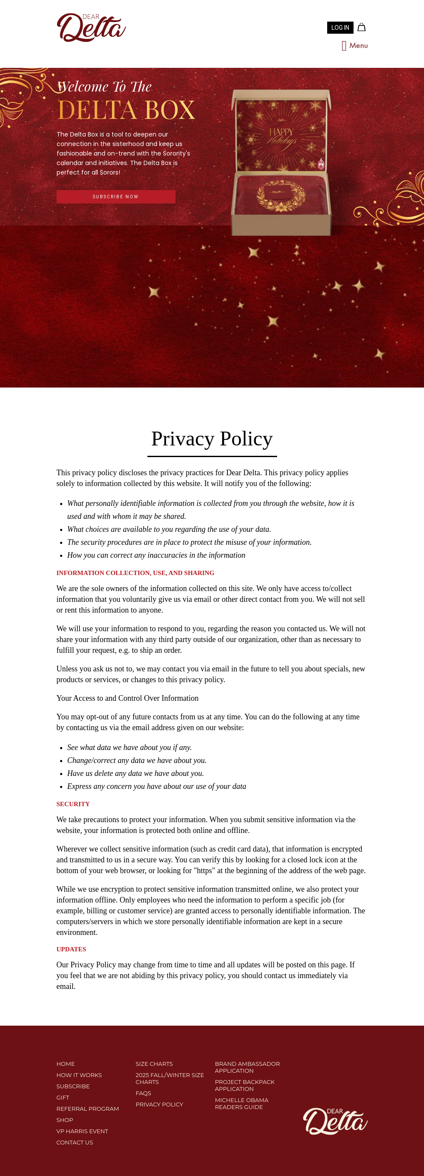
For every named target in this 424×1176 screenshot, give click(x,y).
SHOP (65, 1119)
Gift (63, 1097)
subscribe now (116, 196)
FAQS (143, 1093)
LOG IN (340, 27)
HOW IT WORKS (79, 1074)
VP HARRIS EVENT (82, 1131)
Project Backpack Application (244, 1085)
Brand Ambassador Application (247, 1067)
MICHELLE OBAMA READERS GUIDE (241, 1103)
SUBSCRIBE (73, 1086)
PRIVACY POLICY (159, 1104)
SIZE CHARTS (154, 1063)
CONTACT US (75, 1142)
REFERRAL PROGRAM (88, 1108)
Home (66, 1063)
